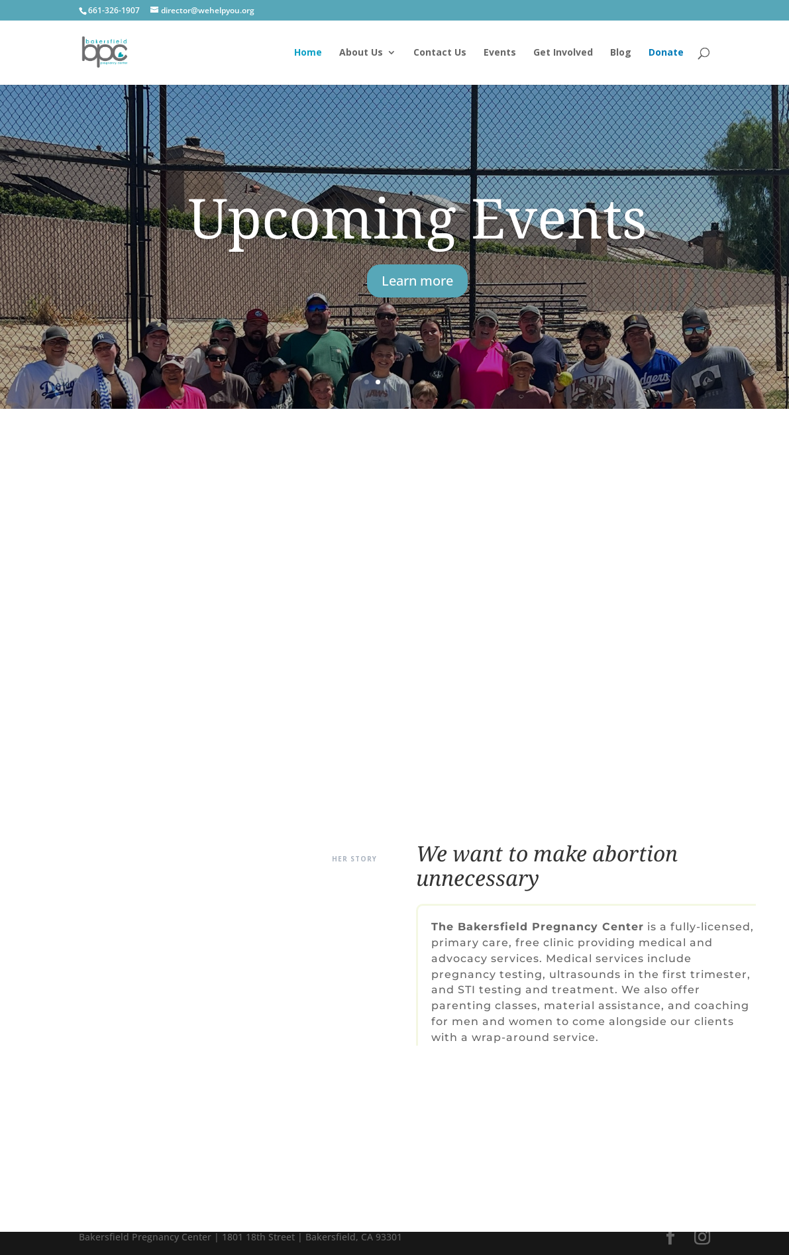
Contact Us (439, 53)
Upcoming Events (417, 217)
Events (500, 53)
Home (308, 53)
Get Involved (563, 53)
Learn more (417, 281)
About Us (361, 53)
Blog (620, 53)
